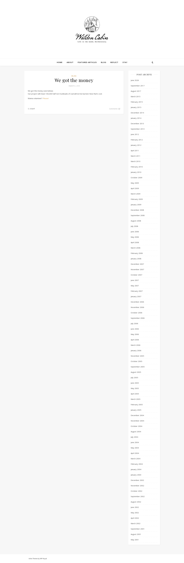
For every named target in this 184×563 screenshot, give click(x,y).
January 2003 (136, 475)
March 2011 (135, 156)
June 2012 (135, 134)
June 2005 (135, 383)
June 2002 (135, 507)
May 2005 (135, 388)
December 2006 (137, 302)
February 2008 (137, 253)
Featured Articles (87, 62)
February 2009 (137, 199)
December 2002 (137, 480)
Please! (46, 98)
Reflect (114, 62)
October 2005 (136, 361)
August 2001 (136, 534)
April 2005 (135, 394)
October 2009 (136, 177)
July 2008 (134, 226)
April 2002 (135, 518)
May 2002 (135, 512)
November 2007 (137, 269)
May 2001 (135, 539)
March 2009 (135, 194)
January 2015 (136, 107)
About (70, 62)
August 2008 (136, 221)
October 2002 (136, 491)
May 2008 (135, 237)
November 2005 (137, 356)
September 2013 (138, 129)
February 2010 (137, 167)
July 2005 (134, 377)
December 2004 (137, 415)
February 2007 (137, 291)
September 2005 (138, 367)
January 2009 (136, 204)
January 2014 (136, 118)
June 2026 (135, 80)
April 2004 (135, 453)
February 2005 (137, 404)
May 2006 (135, 334)
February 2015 (137, 102)
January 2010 (136, 172)
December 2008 (137, 210)
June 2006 (135, 329)
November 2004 (137, 421)
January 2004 (136, 469)
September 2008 (138, 215)
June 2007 (135, 280)
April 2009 (135, 188)
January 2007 (136, 296)
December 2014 (137, 112)
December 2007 (137, 264)
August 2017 (136, 91)
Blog (103, 62)
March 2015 (135, 96)
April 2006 (135, 339)
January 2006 (136, 350)
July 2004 (134, 437)
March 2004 (135, 458)
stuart (32, 109)
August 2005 (136, 372)
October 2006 (136, 312)
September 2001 (138, 529)
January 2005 (136, 410)
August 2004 (136, 431)
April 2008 (135, 242)
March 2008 (135, 248)
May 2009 (135, 183)
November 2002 (137, 485)
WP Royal (43, 558)
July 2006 (134, 323)
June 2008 (135, 231)
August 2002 (136, 502)
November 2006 (137, 307)
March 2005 (135, 399)
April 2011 (135, 150)
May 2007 (135, 285)
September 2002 (138, 496)
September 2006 (138, 318)
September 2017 (138, 85)
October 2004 (136, 426)
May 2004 (135, 448)
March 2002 (135, 523)
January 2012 (136, 145)
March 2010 (135, 161)
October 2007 (136, 275)
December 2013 (137, 123)
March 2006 (135, 345)
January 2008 (136, 258)
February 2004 (137, 464)
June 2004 (135, 442)
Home (59, 62)
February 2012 (137, 140)
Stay (125, 62)
